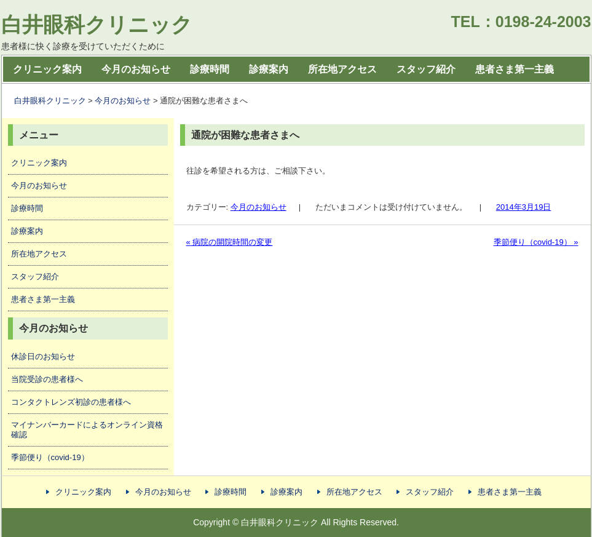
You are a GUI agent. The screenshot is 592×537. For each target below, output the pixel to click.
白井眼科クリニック (96, 24)
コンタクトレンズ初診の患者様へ (71, 402)
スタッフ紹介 (426, 69)
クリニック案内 (47, 69)
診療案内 (268, 69)
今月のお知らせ (135, 69)
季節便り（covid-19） (536, 242)
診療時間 (209, 69)
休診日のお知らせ (43, 356)
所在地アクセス (342, 69)
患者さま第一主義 (514, 69)
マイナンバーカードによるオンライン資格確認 (87, 429)
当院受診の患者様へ (47, 379)
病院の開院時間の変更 (229, 242)
